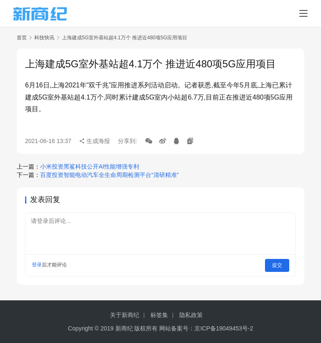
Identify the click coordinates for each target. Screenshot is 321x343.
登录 (37, 265)
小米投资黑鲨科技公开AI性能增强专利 (89, 166)
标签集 (159, 315)
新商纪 (124, 328)
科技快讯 (44, 38)
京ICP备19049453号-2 (223, 328)
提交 (278, 265)
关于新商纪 (124, 315)
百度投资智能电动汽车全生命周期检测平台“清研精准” (109, 175)
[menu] (303, 13)
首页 (22, 38)
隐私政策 (191, 315)
